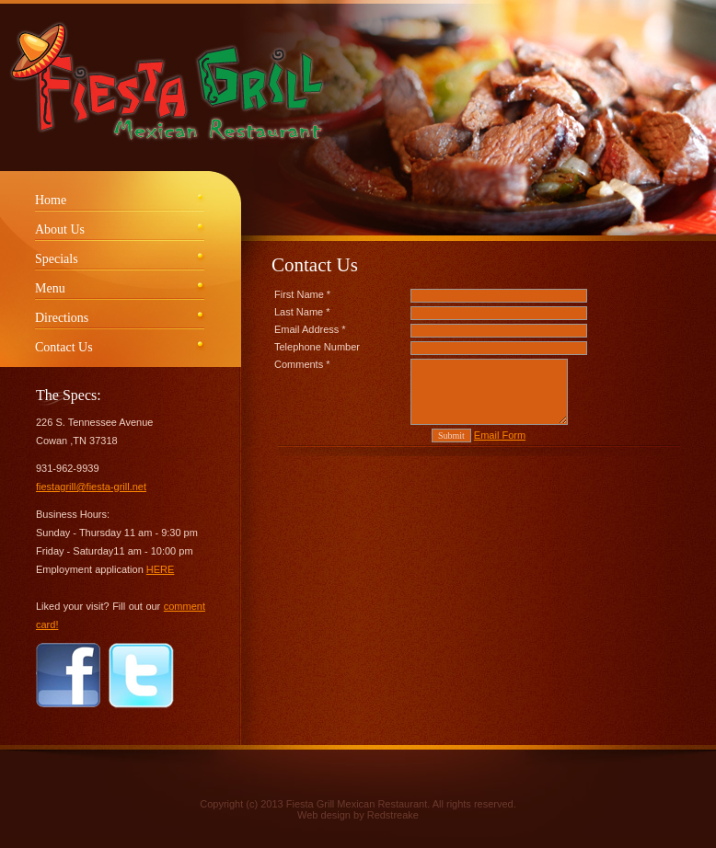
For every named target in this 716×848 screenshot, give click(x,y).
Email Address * (310, 329)
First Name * (302, 294)
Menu (50, 288)
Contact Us (64, 347)
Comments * (302, 364)
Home (50, 200)
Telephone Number (317, 346)
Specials (56, 259)
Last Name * (302, 311)
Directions (61, 318)
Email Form (499, 435)
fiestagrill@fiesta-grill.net (91, 486)
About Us (60, 229)
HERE (160, 569)
